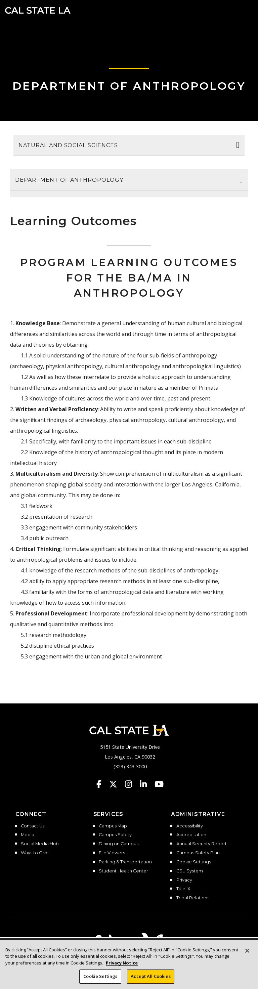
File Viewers (112, 853)
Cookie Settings (193, 862)
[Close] (247, 950)
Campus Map (113, 826)
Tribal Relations (192, 898)
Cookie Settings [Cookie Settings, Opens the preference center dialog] (100, 976)
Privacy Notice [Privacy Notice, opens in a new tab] (122, 963)
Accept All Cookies (150, 976)
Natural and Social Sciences (68, 145)
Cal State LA (38, 10)
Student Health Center (123, 871)
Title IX (183, 889)
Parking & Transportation (125, 862)
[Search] (232, 10)
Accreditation (191, 834)
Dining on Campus (118, 844)
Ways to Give (35, 853)
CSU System (189, 871)
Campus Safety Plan (198, 853)
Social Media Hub (40, 844)
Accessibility (189, 826)
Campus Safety (115, 834)
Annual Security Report (201, 844)
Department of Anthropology (129, 85)
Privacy (184, 880)
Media (27, 834)
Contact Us (32, 826)
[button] (243, 10)
